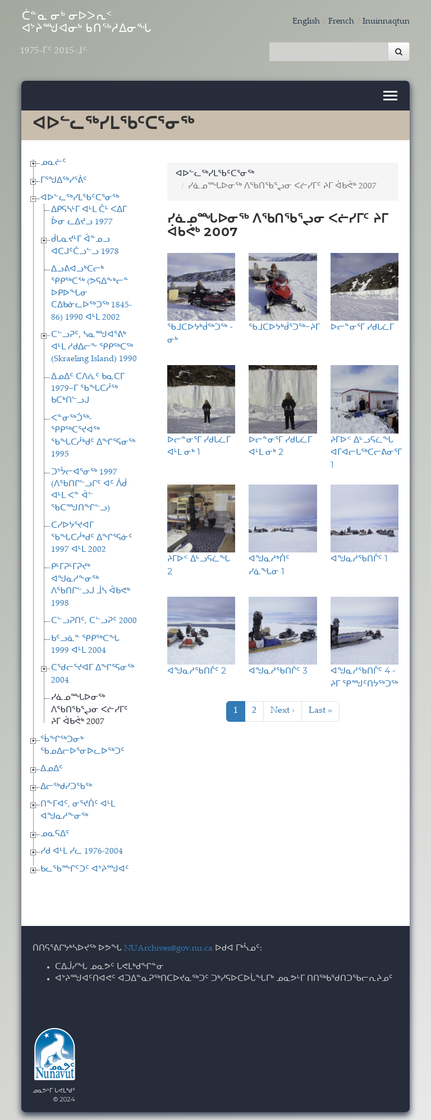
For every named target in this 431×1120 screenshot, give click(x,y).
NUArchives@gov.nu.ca (168, 945)
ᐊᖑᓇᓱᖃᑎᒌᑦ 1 (359, 555)
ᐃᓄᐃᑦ (51, 766)
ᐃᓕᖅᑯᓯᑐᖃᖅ (66, 783)
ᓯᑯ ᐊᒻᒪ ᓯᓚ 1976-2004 (81, 848)
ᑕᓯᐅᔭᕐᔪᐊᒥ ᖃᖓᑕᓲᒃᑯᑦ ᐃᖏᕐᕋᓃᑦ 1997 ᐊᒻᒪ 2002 (91, 534)
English (306, 21)
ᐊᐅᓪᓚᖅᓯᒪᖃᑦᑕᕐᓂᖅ (79, 195)
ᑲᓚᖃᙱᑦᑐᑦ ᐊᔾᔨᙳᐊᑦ (84, 865)
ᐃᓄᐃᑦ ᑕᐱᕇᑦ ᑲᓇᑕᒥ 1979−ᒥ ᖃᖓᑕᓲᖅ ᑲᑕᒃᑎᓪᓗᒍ (88, 385)
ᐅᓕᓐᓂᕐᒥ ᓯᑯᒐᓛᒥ (362, 323)
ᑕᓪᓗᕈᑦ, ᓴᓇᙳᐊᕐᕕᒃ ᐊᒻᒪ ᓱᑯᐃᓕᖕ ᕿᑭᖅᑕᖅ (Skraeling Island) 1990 (94, 344)
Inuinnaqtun (386, 21)
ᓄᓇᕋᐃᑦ (55, 831)
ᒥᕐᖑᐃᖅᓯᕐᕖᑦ (63, 177)
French (341, 21)
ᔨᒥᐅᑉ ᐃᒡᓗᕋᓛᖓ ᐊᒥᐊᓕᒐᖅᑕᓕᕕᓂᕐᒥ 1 (366, 448)
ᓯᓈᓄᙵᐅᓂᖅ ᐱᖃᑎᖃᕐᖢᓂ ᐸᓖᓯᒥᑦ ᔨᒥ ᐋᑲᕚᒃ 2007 (89, 706)
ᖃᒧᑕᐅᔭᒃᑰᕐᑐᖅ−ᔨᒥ (284, 323)
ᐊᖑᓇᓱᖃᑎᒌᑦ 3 (278, 667)
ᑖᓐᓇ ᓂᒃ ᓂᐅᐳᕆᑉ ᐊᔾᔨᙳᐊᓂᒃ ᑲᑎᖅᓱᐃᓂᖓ (105, 37)
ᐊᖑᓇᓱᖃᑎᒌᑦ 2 (196, 667)
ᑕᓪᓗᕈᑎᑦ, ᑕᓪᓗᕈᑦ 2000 (94, 618)
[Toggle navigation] (390, 92)
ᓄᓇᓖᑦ (53, 159)
